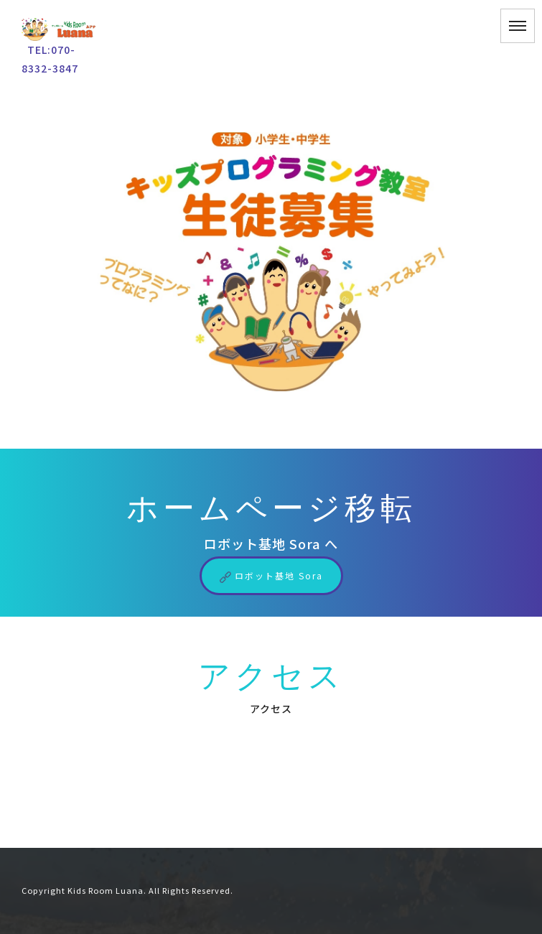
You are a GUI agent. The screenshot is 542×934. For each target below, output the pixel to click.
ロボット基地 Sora (271, 575)
